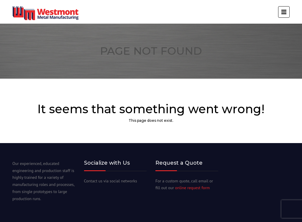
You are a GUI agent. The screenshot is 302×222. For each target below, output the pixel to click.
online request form (192, 187)
